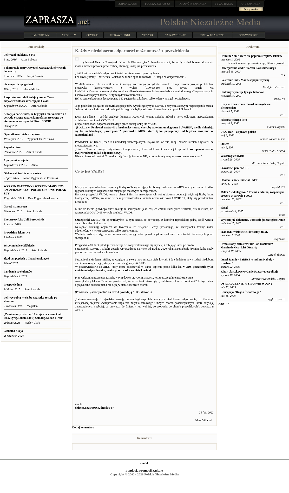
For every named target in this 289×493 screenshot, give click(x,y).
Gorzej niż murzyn (15, 206)
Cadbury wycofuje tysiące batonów (242, 92)
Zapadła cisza (12, 147)
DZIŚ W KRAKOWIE (212, 34)
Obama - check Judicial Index (239, 180)
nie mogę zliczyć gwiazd (18, 84)
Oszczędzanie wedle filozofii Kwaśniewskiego (248, 68)
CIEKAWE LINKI (120, 34)
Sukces (225, 144)
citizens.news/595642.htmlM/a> (94, 407)
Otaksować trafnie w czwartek (22, 173)
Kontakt (144, 463)
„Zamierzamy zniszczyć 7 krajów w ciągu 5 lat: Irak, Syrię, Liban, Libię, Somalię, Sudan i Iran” (33, 316)
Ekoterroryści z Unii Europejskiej (24, 219)
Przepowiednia (13, 284)
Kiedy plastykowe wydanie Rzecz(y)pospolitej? (249, 271)
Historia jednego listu (234, 119)
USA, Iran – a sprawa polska (238, 131)
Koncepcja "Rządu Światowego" (241, 292)
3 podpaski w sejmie (16, 160)
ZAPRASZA (157, 3)
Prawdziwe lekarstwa (17, 232)
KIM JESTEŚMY (40, 34)
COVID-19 (92, 34)
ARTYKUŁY (69, 34)
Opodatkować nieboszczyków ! (22, 134)
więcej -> (223, 303)
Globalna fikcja (14, 331)
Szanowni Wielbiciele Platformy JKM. (244, 231)
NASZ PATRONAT (175, 34)
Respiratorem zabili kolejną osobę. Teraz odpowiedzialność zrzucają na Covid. (29, 99)
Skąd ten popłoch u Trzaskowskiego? (26, 258)
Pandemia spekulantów (18, 271)
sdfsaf (224, 207)
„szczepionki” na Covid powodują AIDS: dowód (119, 292)
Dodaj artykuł (251, 9)
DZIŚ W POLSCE (248, 34)
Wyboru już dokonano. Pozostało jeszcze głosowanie (253, 219)
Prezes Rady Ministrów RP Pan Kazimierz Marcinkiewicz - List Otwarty (247, 245)
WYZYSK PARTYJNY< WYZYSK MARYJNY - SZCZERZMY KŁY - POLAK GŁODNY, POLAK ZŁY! (35, 190)
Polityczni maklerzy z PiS (19, 54)
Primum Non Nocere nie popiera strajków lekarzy (251, 56)
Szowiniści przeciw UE (235, 168)
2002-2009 (147, 34)
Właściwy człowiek (232, 156)
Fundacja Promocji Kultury (144, 470)
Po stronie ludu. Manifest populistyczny (245, 80)
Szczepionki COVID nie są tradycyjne (99, 219)
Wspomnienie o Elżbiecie (19, 245)
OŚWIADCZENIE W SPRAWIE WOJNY (247, 283)
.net (127, 3)
